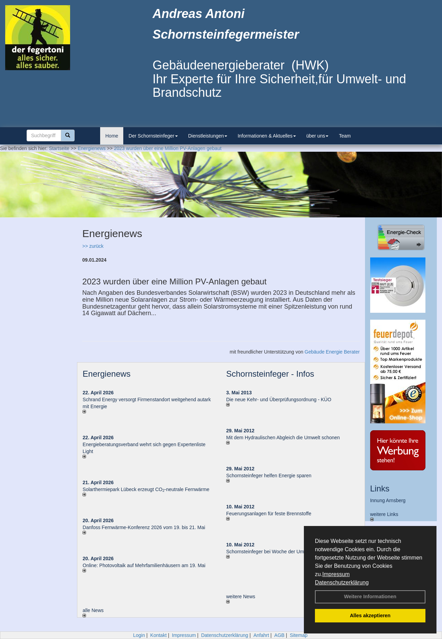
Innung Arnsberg (388, 500)
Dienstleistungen (208, 136)
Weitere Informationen (370, 596)
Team (344, 136)
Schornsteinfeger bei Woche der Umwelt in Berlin (279, 551)
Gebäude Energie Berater (332, 352)
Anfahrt (261, 635)
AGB (279, 635)
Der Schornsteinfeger (152, 136)
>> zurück (92, 246)
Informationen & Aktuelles (267, 136)
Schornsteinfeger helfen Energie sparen (268, 475)
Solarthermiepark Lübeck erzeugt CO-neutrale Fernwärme (146, 489)
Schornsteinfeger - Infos (270, 373)
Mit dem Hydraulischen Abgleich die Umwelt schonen (283, 437)
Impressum (335, 574)
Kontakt (158, 635)
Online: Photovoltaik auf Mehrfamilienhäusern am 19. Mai (144, 565)
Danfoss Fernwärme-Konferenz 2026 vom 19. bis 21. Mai (144, 527)
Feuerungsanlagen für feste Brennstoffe (268, 513)
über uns (317, 136)
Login (139, 635)
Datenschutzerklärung (342, 582)
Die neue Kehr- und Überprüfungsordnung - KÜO (278, 399)
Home (111, 136)
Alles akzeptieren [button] (370, 615)
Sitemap (298, 635)
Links (380, 488)
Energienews (107, 373)
